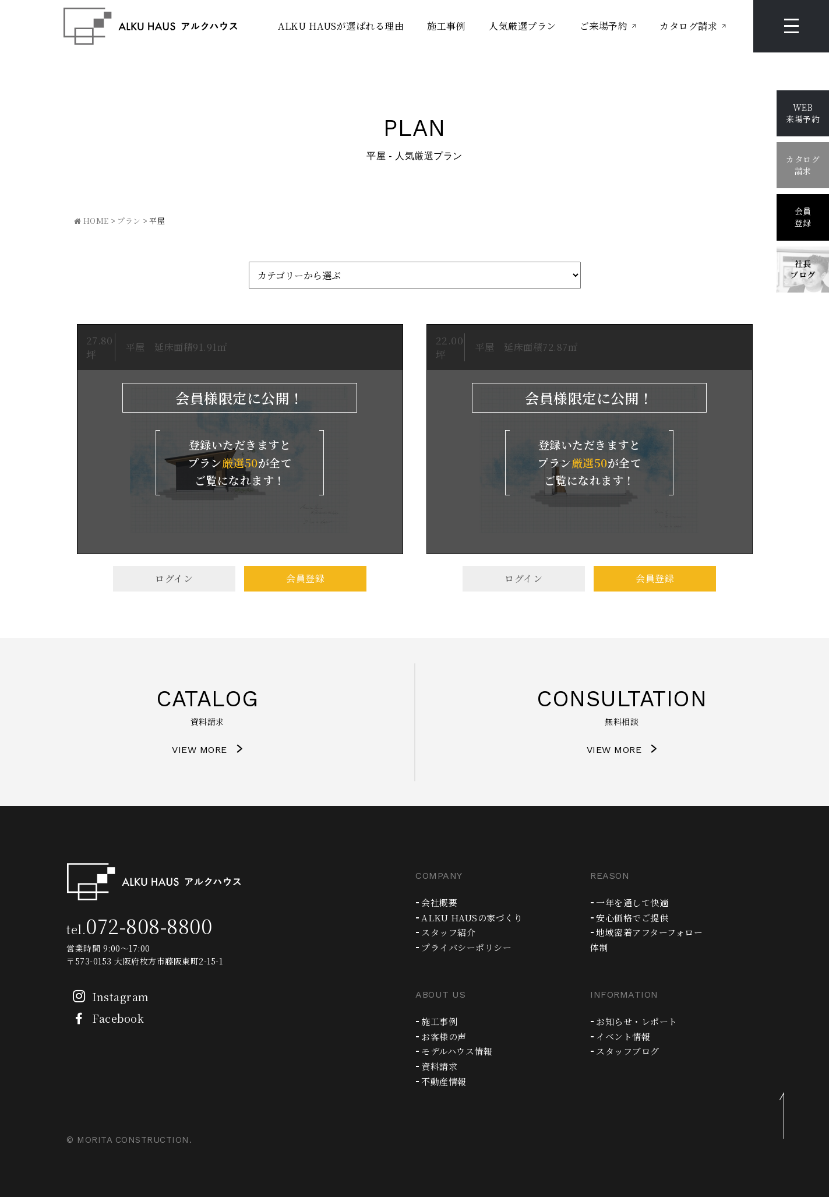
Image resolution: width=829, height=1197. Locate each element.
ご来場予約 (604, 26)
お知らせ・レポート (637, 1021)
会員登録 (305, 578)
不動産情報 (444, 1081)
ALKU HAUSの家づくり (472, 917)
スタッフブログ (627, 1051)
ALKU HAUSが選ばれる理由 (341, 26)
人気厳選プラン (522, 26)
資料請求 (439, 1066)
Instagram (107, 996)
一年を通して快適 (632, 902)
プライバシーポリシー (466, 947)
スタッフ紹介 (448, 932)
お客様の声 (444, 1036)
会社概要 (439, 902)
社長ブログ (803, 269)
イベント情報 (623, 1036)
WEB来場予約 (803, 113)
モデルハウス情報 (456, 1051)
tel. (139, 929)
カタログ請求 (688, 26)
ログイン (174, 578)
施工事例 (446, 26)
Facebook (105, 1018)
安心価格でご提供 (632, 917)
